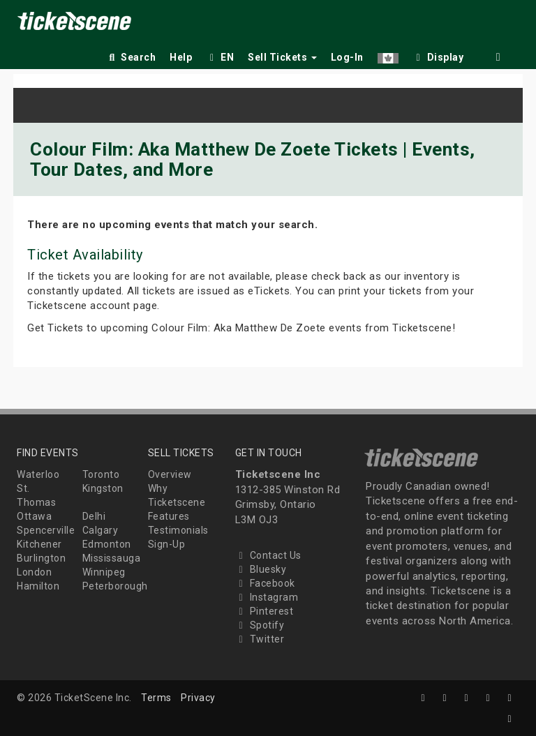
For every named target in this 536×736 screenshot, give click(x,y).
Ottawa (34, 516)
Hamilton (38, 586)
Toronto (101, 474)
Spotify (260, 625)
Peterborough (115, 586)
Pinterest (264, 611)
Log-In (347, 57)
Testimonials (178, 530)
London (34, 572)
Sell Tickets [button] (282, 57)
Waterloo (38, 474)
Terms (156, 697)
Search (131, 57)
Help (181, 57)
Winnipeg (104, 572)
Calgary (100, 530)
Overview (170, 474)
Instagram (267, 597)
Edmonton (106, 544)
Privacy (198, 697)
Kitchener (39, 544)
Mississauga (111, 558)
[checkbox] (438, 54)
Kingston (103, 488)
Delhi (94, 516)
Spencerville (46, 530)
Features (169, 516)
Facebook (265, 583)
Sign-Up (167, 544)
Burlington (41, 558)
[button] (388, 54)
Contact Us (268, 555)
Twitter (260, 639)
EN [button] (220, 57)
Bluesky (261, 569)
